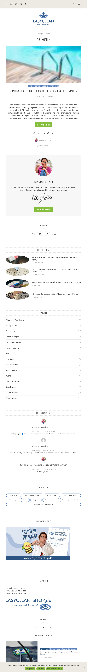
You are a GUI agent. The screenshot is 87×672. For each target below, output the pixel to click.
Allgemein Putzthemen (50, 86)
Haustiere (10, 359)
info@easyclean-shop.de (17, 588)
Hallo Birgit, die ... (43, 472)
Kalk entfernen (12, 364)
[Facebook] (7, 3)
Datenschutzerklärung (54, 669)
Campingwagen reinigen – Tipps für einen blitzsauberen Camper (60, 653)
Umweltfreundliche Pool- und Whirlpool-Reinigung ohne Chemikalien (43, 91)
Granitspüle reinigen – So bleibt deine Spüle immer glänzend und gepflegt (54, 258)
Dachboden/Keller (13, 342)
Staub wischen (12, 392)
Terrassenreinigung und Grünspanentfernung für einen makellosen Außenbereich (55, 270)
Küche (8, 376)
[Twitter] (38, 133)
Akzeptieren (30, 669)
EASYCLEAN (46, 140)
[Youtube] (25, 3)
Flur (7, 353)
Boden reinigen (12, 336)
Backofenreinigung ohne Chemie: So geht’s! (43, 427)
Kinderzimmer (12, 370)
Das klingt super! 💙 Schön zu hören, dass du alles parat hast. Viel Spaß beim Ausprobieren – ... (43, 434)
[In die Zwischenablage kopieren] (53, 133)
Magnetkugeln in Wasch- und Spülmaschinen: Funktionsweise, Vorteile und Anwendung (43, 465)
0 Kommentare (48, 96)
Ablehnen (40, 669)
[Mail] (11, 3)
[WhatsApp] (48, 133)
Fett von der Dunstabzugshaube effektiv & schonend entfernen (54, 294)
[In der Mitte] (78, 3)
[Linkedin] (16, 3)
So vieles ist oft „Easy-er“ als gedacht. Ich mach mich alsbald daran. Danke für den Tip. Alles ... (43, 453)
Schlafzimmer (11, 387)
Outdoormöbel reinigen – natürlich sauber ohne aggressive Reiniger (56, 282)
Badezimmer (11, 331)
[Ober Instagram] (21, 3)
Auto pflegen (11, 325)
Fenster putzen (12, 348)
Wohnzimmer (11, 398)
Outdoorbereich (34, 86)
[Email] (43, 133)
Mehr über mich (43, 209)
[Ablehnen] (84, 667)
